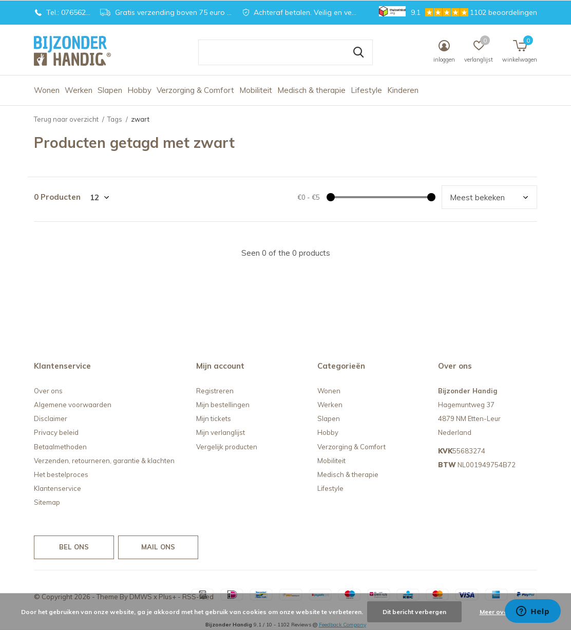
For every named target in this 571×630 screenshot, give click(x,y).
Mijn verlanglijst (220, 432)
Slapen (110, 90)
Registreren (215, 391)
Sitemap (47, 502)
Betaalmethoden (60, 447)
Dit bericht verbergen (414, 612)
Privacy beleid (56, 432)
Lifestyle (366, 90)
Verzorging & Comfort (195, 90)
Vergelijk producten (226, 447)
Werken (78, 90)
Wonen (47, 90)
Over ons (48, 391)
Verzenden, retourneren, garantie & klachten (104, 460)
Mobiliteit (255, 90)
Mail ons (158, 547)
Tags (114, 119)
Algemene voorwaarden (72, 404)
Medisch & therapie (311, 90)
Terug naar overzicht (66, 119)
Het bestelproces (61, 474)
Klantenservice (57, 488)
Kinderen (402, 90)
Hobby (139, 90)
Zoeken (358, 52)
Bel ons (74, 547)
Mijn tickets (213, 418)
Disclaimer (50, 418)
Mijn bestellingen (223, 404)
